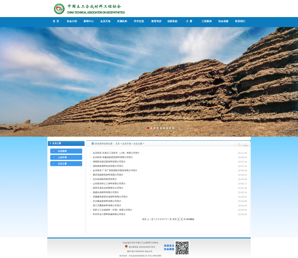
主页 (117, 143)
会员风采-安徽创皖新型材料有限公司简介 (113, 157)
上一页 (150, 219)
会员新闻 (62, 151)
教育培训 (156, 21)
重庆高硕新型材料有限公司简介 (108, 174)
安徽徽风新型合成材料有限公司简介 (110, 196)
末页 (174, 219)
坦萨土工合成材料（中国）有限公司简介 (112, 210)
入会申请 (62, 157)
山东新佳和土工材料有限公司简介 (109, 183)
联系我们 (240, 21)
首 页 (56, 21)
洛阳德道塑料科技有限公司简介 (108, 166)
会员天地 (126, 143)
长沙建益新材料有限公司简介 (107, 201)
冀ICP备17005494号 (135, 251)
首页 (144, 219)
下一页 (168, 219)
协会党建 (223, 21)
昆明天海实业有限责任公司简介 (108, 188)
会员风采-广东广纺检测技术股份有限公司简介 (115, 170)
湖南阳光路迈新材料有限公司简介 (109, 161)
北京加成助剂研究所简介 (105, 179)
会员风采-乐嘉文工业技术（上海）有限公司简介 (116, 153)
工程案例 (207, 21)
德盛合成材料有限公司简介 (106, 192)
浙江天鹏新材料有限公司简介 (107, 205)
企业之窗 (62, 163)
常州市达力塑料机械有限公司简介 (109, 214)
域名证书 (148, 251)
